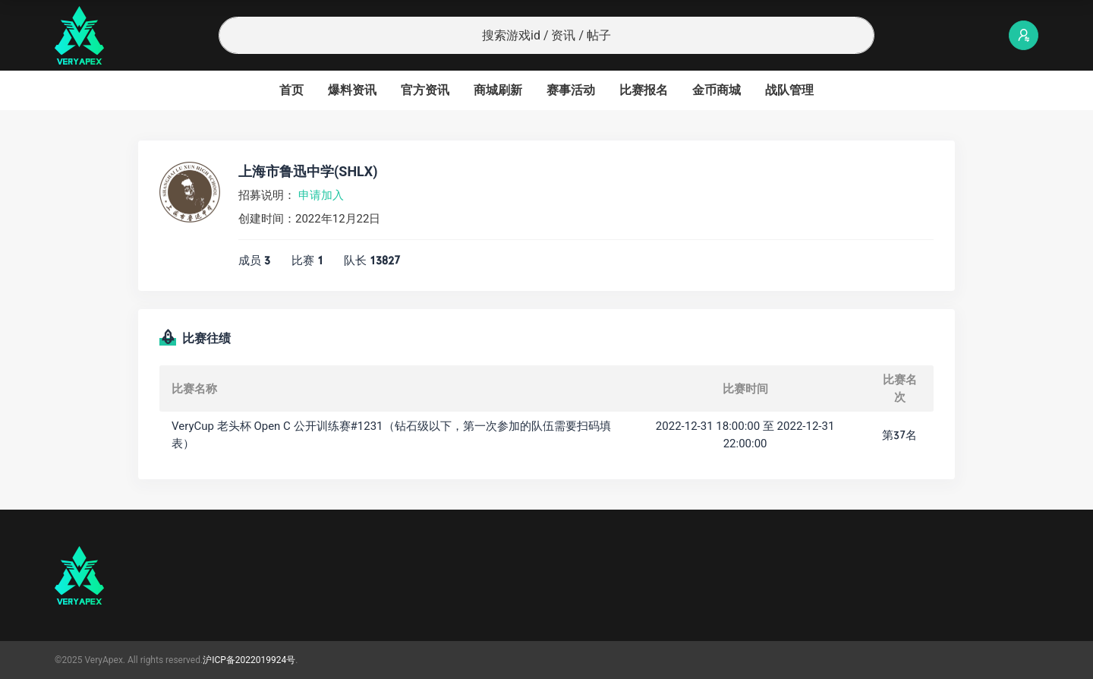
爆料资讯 (352, 90)
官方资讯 (425, 90)
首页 (291, 90)
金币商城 (716, 90)
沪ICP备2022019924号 (249, 660)
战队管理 (789, 90)
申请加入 (321, 195)
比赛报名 (643, 90)
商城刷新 (498, 90)
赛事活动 (570, 90)
